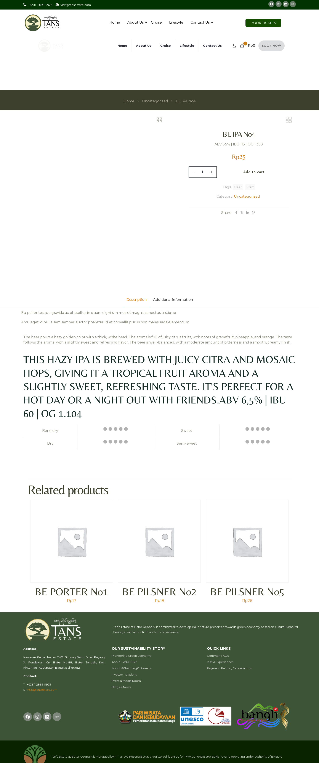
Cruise (156, 22)
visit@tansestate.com (42, 689)
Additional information (173, 300)
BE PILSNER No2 (159, 592)
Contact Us (201, 22)
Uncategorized (155, 101)
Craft (250, 187)
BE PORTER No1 (71, 592)
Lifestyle (176, 22)
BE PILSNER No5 (247, 592)
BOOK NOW (271, 46)
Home (114, 22)
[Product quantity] (203, 172)
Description (136, 300)
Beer (238, 187)
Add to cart (253, 171)
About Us (136, 22)
